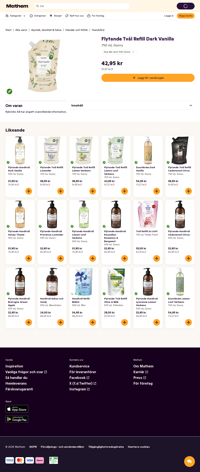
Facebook (79, 378)
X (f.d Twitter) (83, 383)
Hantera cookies (139, 446)
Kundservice (79, 366)
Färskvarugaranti (19, 389)
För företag (143, 383)
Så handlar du (16, 378)
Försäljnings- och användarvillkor (62, 446)
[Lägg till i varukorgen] (28, 191)
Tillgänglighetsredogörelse (106, 446)
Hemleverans (16, 383)
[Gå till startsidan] (17, 6)
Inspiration (14, 366)
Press (139, 378)
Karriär (140, 372)
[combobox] (84, 6)
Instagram (79, 389)
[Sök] (37, 6)
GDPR (33, 446)
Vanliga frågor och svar (26, 372)
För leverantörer (82, 372)
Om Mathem (143, 366)
